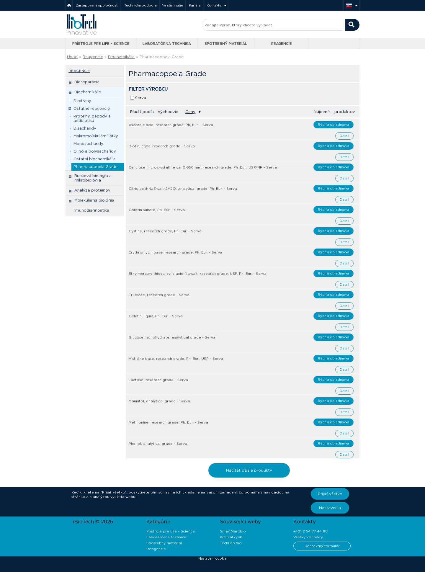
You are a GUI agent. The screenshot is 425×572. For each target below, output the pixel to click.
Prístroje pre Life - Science (101, 43)
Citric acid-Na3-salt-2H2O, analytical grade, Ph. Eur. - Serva (183, 188)
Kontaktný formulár (322, 546)
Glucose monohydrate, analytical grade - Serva (172, 337)
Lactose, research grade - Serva (158, 379)
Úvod (72, 57)
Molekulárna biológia (94, 200)
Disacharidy (84, 128)
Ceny (190, 112)
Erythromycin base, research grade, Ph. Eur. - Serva (175, 252)
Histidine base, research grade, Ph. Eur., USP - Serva (176, 358)
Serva (140, 98)
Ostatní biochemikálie (94, 159)
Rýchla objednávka (333, 124)
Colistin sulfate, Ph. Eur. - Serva (157, 209)
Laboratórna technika (167, 43)
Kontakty (214, 5)
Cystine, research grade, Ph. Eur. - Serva (165, 231)
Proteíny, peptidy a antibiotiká (92, 118)
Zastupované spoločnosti (97, 5)
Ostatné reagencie (91, 108)
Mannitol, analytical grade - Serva (159, 401)
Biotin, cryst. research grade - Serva (162, 146)
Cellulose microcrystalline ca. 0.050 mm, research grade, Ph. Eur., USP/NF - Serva (203, 167)
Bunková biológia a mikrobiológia (93, 178)
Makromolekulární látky (95, 136)
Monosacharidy (88, 143)
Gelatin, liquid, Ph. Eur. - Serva (156, 316)
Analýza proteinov (92, 190)
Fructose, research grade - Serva (159, 294)
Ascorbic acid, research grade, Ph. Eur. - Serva (171, 124)
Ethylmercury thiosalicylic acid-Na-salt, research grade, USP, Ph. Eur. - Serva (198, 273)
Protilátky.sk (231, 537)
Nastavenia (330, 508)
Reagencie (281, 43)
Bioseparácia (86, 82)
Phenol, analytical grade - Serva (158, 443)
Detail (344, 136)
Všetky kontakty (308, 537)
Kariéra (195, 5)
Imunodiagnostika (91, 210)
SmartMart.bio (233, 531)
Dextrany (82, 101)
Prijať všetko (330, 494)
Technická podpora (140, 5)
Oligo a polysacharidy (94, 151)
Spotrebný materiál (226, 43)
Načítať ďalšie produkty (249, 470)
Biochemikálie (121, 57)
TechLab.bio (231, 543)
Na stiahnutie (172, 5)
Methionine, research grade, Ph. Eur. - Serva (168, 422)
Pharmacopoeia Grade (162, 57)
